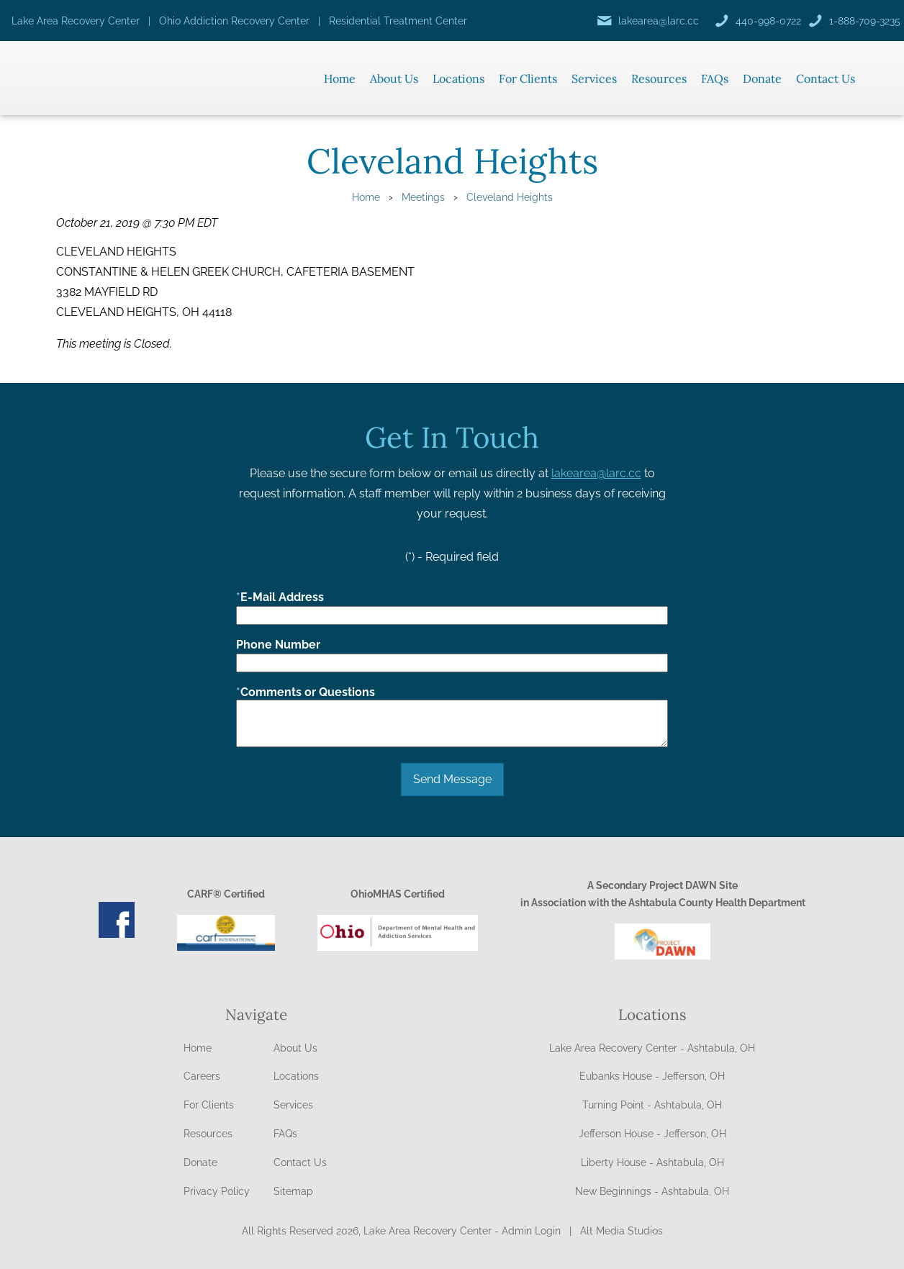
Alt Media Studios (621, 1231)
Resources (659, 78)
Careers (202, 1076)
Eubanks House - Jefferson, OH (652, 1076)
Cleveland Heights (509, 197)
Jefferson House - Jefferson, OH (652, 1133)
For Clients (528, 78)
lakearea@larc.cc (596, 473)
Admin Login (531, 1231)
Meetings (423, 197)
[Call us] (757, 21)
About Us (394, 78)
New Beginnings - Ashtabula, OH (652, 1191)
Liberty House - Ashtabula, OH (652, 1162)
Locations (458, 78)
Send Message (452, 779)
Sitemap (293, 1191)
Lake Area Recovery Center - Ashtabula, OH (652, 1048)
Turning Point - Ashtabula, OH (652, 1105)
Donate (762, 78)
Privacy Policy (217, 1191)
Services (594, 78)
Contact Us (825, 78)
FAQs (714, 78)
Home (340, 78)
